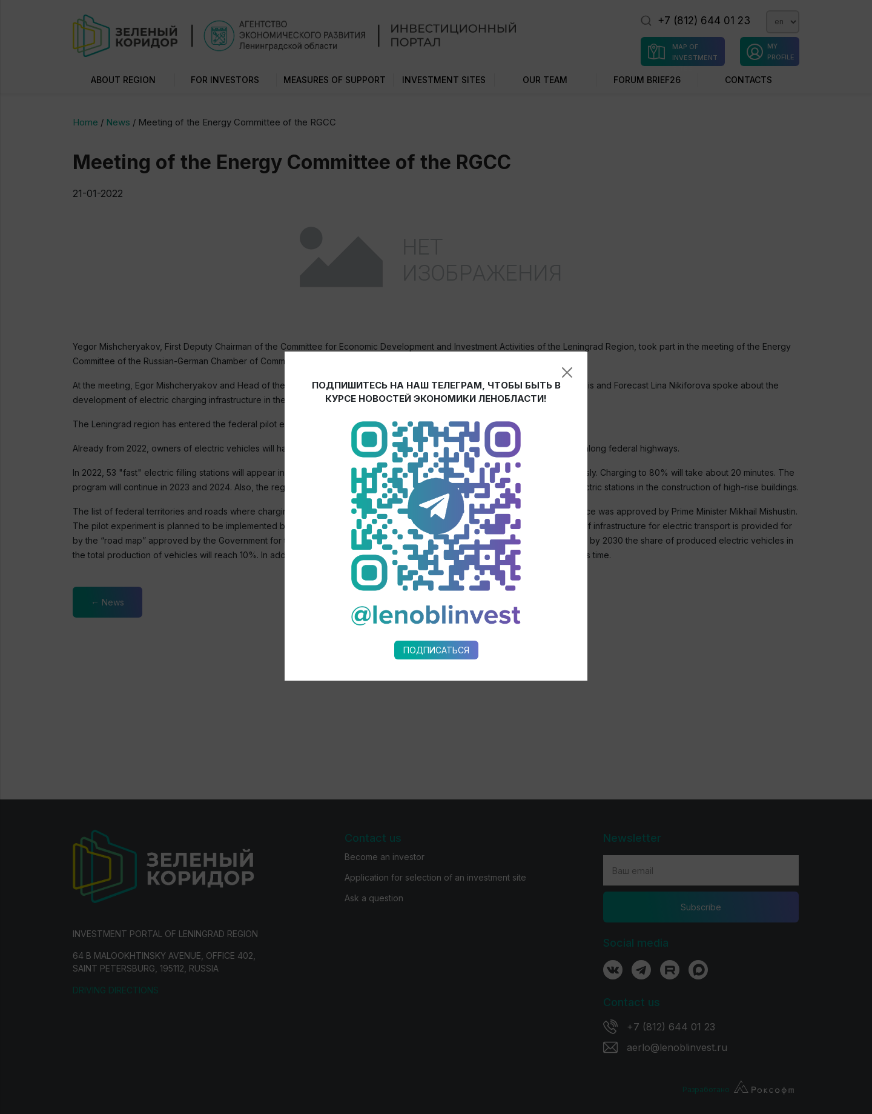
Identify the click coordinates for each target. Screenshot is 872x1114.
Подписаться (436, 540)
